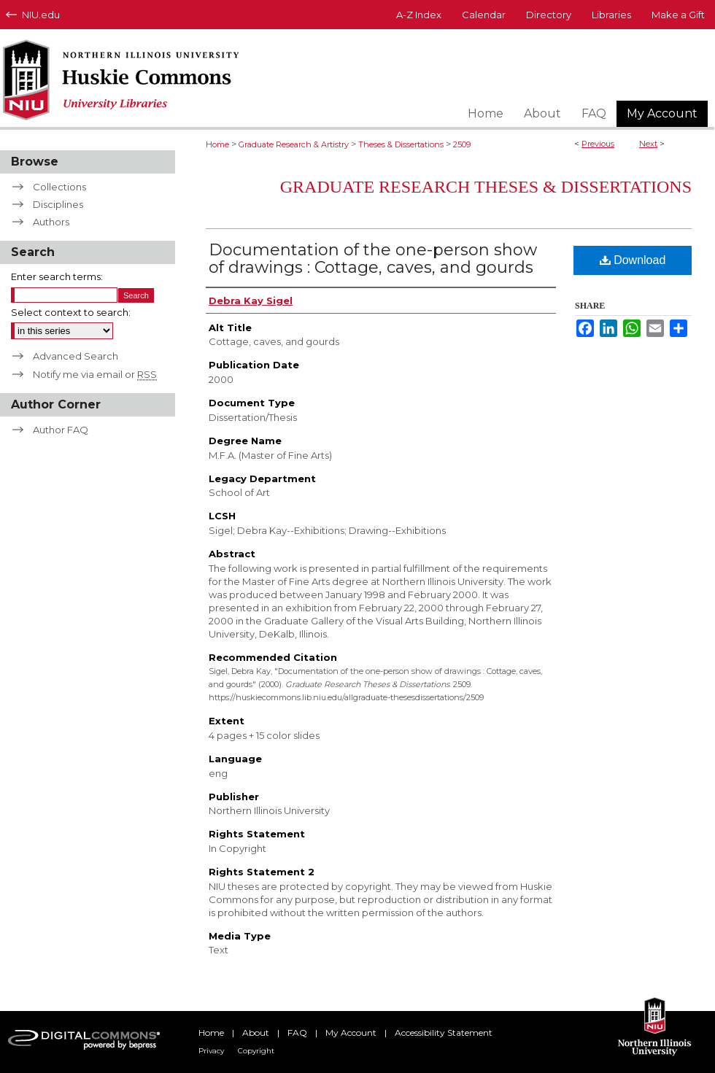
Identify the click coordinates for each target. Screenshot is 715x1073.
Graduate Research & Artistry (294, 144)
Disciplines (58, 204)
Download (633, 260)
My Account (350, 1032)
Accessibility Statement (443, 1032)
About (255, 1032)
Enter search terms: (57, 276)
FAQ (297, 1032)
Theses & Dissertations (401, 144)
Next (648, 144)
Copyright (256, 1050)
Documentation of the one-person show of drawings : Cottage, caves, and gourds (373, 258)
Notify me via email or (95, 374)
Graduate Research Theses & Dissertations (486, 186)
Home (217, 144)
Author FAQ (60, 429)
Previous (597, 144)
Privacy (211, 1050)
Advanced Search (75, 356)
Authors (51, 222)
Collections (59, 187)
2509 (462, 144)
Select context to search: (71, 312)
